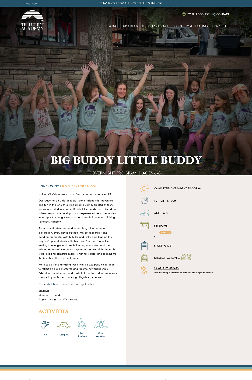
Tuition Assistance (155, 26)
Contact (222, 14)
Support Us (130, 26)
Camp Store (220, 26)
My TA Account (198, 14)
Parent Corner (197, 26)
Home (42, 186)
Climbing (110, 26)
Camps (54, 186)
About (177, 26)
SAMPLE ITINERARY (166, 268)
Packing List (163, 245)
